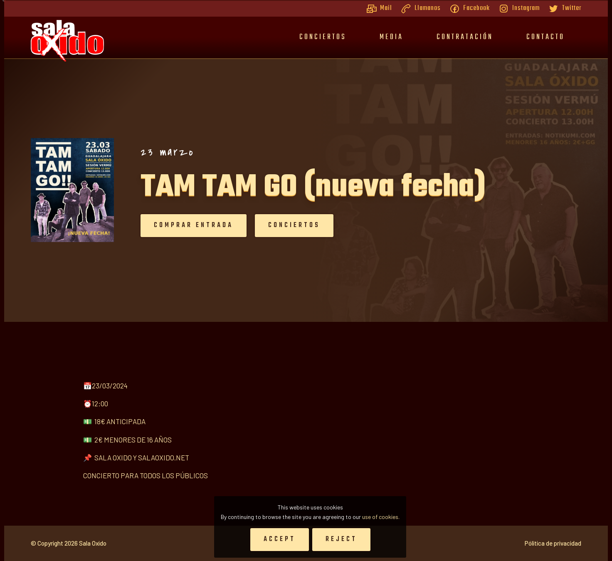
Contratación (465, 37)
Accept (280, 539)
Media (391, 37)
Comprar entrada (169, 225)
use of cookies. (381, 516)
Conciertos (322, 37)
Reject (341, 539)
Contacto (545, 37)
